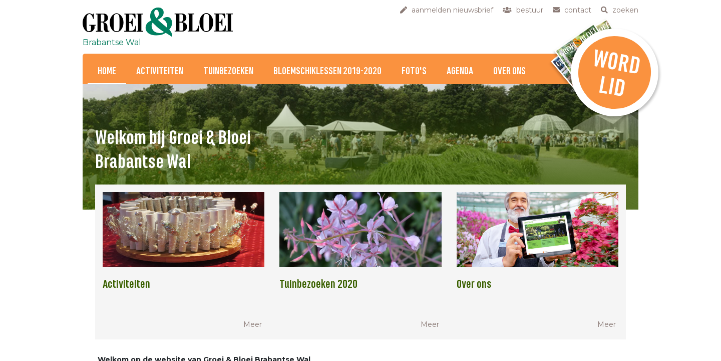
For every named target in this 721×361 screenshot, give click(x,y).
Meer (252, 324)
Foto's (414, 71)
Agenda (460, 71)
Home (107, 71)
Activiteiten (159, 71)
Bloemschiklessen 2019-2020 (327, 71)
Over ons (509, 71)
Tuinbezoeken (228, 71)
